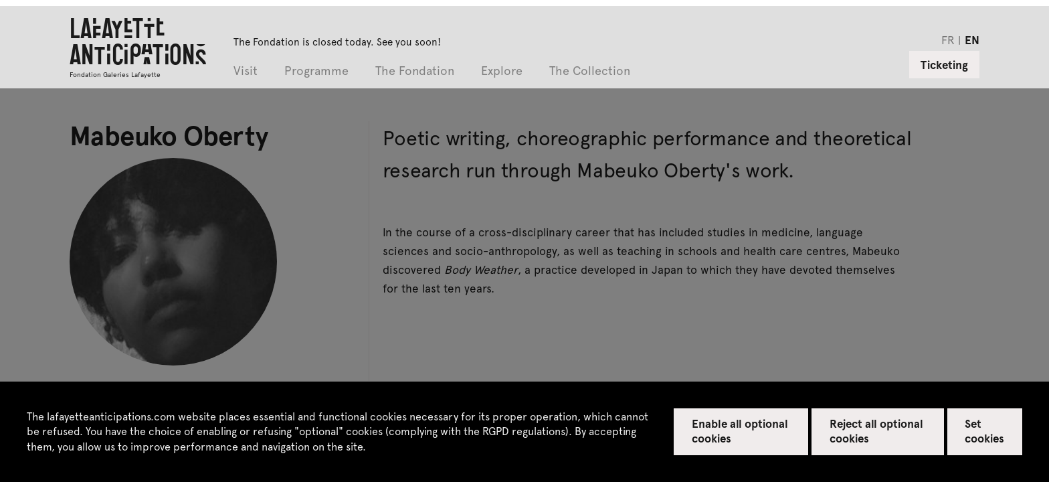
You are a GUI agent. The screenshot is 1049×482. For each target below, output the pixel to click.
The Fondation (414, 71)
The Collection (589, 71)
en (972, 39)
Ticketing (944, 64)
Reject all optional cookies (877, 430)
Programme (316, 71)
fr (948, 39)
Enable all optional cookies (740, 430)
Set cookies (984, 430)
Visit (245, 71)
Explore (501, 71)
